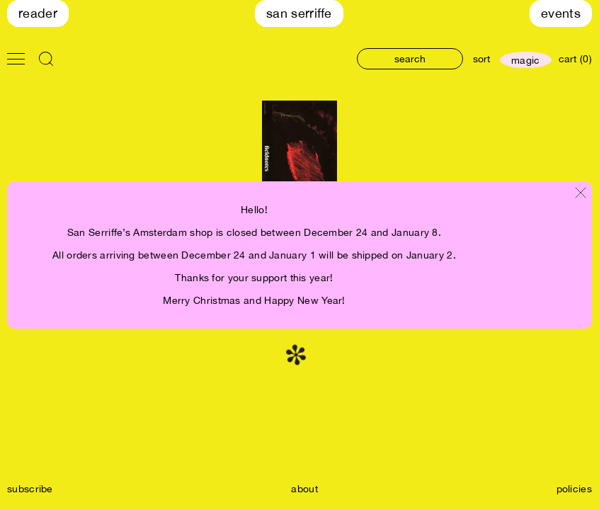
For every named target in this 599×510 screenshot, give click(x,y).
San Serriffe (299, 13)
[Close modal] (580, 193)
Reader (37, 13)
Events (561, 13)
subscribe (30, 488)
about (304, 488)
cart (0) (575, 58)
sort (481, 58)
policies (574, 488)
